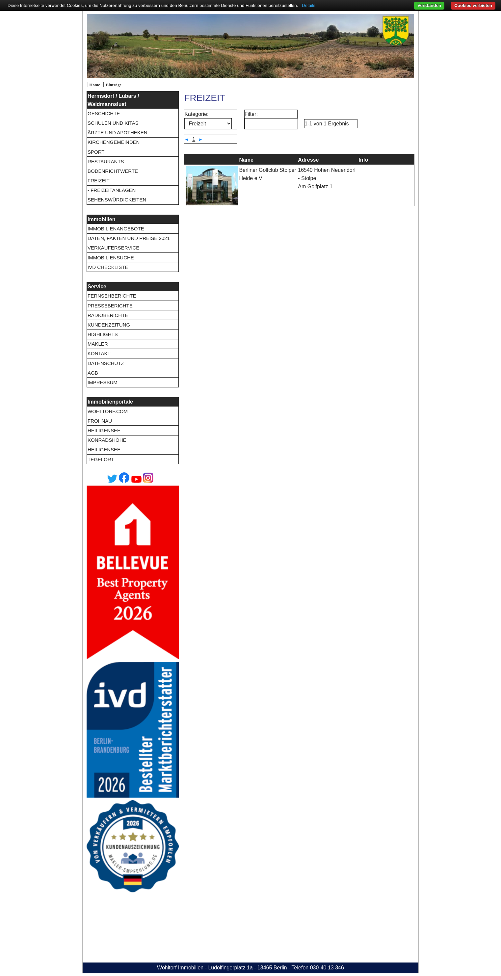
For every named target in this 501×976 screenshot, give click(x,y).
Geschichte (104, 113)
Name (246, 160)
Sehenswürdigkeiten (117, 199)
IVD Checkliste (108, 267)
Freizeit (99, 180)
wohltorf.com (108, 411)
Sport (96, 151)
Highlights (103, 334)
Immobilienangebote (116, 228)
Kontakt (99, 353)
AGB (93, 372)
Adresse (308, 160)
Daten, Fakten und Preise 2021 (129, 238)
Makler (98, 343)
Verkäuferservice (113, 247)
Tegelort (101, 459)
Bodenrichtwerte (113, 171)
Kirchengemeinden (114, 142)
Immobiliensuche (111, 257)
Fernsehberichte (112, 295)
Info (363, 160)
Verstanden (429, 5)
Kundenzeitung (109, 324)
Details (308, 5)
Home (94, 85)
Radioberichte (108, 315)
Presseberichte (110, 305)
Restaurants (106, 161)
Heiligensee (104, 430)
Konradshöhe (107, 439)
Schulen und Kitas (113, 122)
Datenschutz (106, 363)
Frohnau (100, 420)
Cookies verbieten (473, 5)
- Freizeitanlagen (112, 190)
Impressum (103, 382)
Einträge (113, 85)
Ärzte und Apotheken (117, 132)
